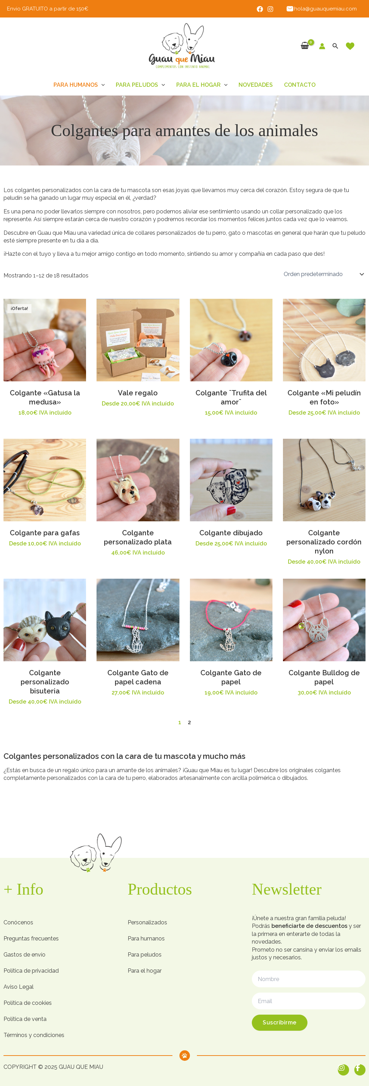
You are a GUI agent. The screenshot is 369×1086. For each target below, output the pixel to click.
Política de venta (25, 1019)
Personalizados (147, 922)
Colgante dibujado (231, 533)
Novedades (256, 85)
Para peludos (140, 85)
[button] (335, 46)
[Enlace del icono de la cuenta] (322, 46)
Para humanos (79, 85)
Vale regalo (138, 393)
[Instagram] (270, 9)
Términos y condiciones (33, 1035)
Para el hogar (202, 85)
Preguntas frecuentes (31, 938)
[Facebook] (260, 9)
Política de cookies (27, 1003)
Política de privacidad (31, 970)
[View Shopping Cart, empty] (305, 46)
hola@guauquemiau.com (321, 9)
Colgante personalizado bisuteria (45, 682)
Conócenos (18, 922)
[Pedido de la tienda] (323, 274)
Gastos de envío (24, 954)
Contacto (299, 85)
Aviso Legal (18, 986)
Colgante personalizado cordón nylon (324, 542)
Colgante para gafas (45, 533)
